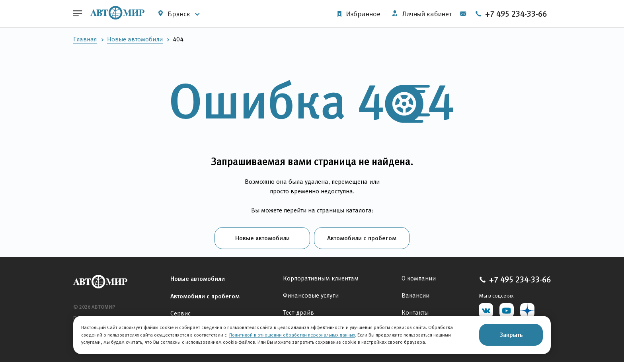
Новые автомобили (135, 39)
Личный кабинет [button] (422, 14)
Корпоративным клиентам (321, 278)
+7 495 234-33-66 (511, 14)
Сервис (180, 313)
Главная (85, 39)
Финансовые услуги (311, 295)
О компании (419, 278)
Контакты (415, 312)
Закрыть (511, 334)
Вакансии (415, 295)
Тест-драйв (298, 312)
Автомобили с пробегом (361, 237)
